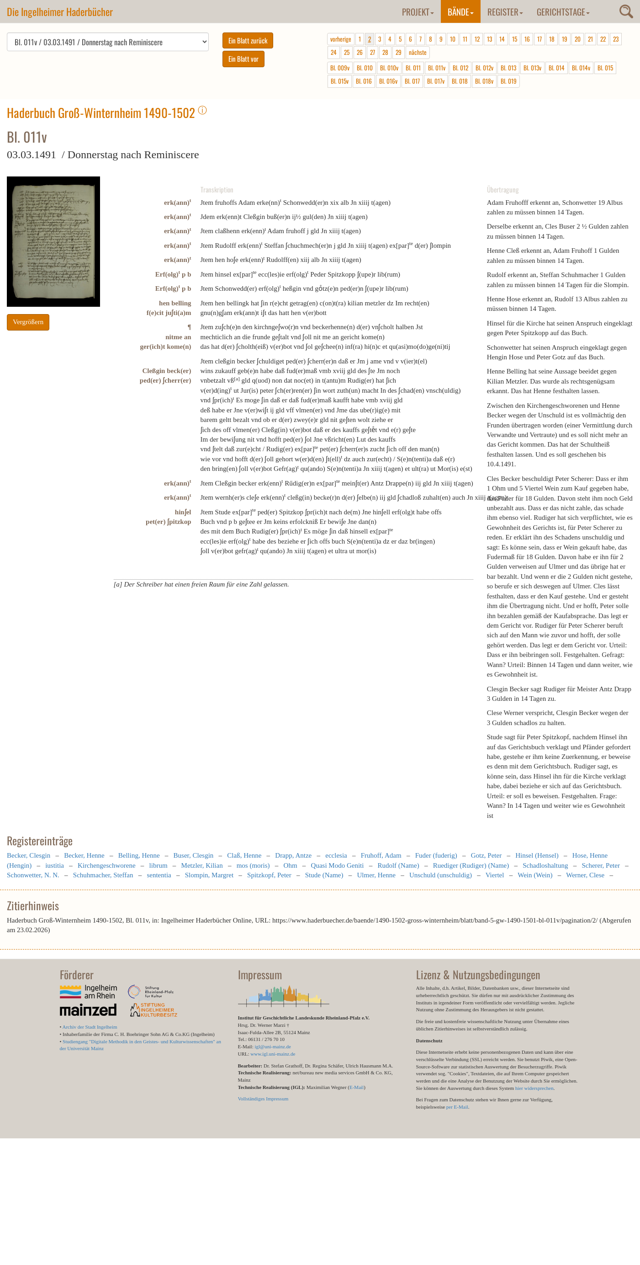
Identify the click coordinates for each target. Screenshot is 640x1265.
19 (564, 38)
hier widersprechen (534, 1088)
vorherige (340, 38)
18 (552, 38)
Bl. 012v (484, 67)
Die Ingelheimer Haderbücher (60, 11)
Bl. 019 (509, 80)
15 (514, 38)
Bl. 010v (389, 67)
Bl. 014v (581, 67)
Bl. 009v (339, 67)
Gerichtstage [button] (563, 11)
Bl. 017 (412, 80)
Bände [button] (461, 11)
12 (477, 38)
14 (502, 38)
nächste (418, 52)
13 (489, 38)
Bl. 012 (460, 67)
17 (539, 38)
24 (334, 52)
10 (452, 38)
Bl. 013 (508, 67)
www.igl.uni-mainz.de (272, 1054)
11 (465, 38)
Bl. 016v (388, 80)
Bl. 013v (532, 67)
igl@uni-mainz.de (272, 1046)
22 (603, 38)
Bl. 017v (435, 80)
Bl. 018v (484, 80)
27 (372, 52)
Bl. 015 (605, 67)
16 (527, 38)
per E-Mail (457, 1107)
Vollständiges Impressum (263, 1098)
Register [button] (505, 11)
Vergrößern (28, 322)
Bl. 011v (436, 67)
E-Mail (356, 1087)
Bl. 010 (365, 67)
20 (578, 38)
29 (399, 52)
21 (590, 38)
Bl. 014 (557, 67)
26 (360, 52)
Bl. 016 (364, 80)
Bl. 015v (340, 80)
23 (616, 38)
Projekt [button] (418, 11)
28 (385, 52)
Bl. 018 (460, 80)
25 (346, 52)
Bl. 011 (413, 67)
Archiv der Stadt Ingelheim (90, 1027)
